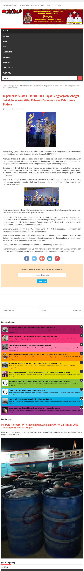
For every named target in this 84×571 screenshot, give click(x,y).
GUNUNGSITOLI (8, 68)
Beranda (43, 301)
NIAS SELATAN (7, 52)
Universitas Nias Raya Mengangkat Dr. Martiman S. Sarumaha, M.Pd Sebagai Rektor (39, 345)
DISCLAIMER (58, 5)
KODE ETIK (50, 5)
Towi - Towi (78, 568)
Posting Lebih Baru (8, 301)
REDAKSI (15, 5)
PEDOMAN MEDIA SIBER (38, 5)
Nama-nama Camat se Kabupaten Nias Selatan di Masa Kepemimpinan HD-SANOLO (39, 372)
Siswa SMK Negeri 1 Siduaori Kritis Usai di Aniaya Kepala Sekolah (33, 327)
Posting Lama (77, 301)
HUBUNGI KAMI (24, 5)
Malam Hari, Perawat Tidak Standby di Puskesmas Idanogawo (31, 390)
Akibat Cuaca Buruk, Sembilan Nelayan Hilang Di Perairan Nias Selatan (34, 399)
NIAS (4, 47)
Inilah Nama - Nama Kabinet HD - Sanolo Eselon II (27, 381)
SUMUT (5, 41)
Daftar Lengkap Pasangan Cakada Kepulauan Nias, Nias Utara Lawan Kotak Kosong (39, 363)
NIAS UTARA (6, 57)
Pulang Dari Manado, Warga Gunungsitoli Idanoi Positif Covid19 (32, 318)
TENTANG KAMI (7, 5)
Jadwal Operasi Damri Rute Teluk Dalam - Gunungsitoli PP (30, 336)
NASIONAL (6, 36)
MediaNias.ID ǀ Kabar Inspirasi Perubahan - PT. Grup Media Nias (33, 568)
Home (5, 31)
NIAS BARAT (6, 62)
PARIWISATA (7, 73)
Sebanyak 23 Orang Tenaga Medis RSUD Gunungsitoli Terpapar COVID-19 (35, 354)
